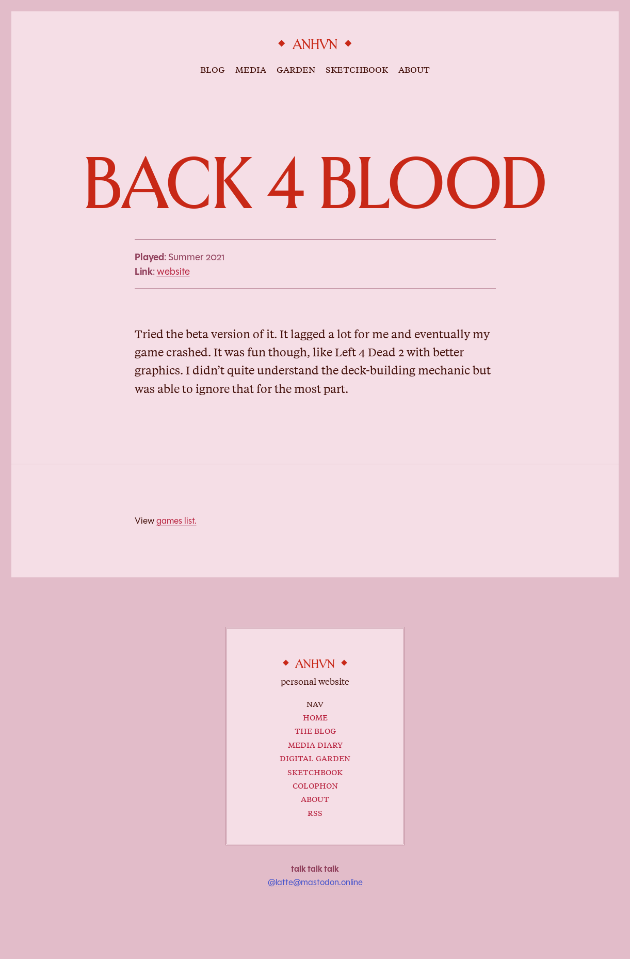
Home (315, 716)
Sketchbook (315, 771)
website (173, 271)
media (250, 68)
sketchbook (357, 68)
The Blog (315, 730)
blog (212, 68)
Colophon (315, 784)
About (315, 798)
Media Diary (315, 743)
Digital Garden (315, 757)
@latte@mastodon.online (315, 882)
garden (296, 68)
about (414, 68)
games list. (176, 520)
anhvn (315, 45)
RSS (315, 812)
